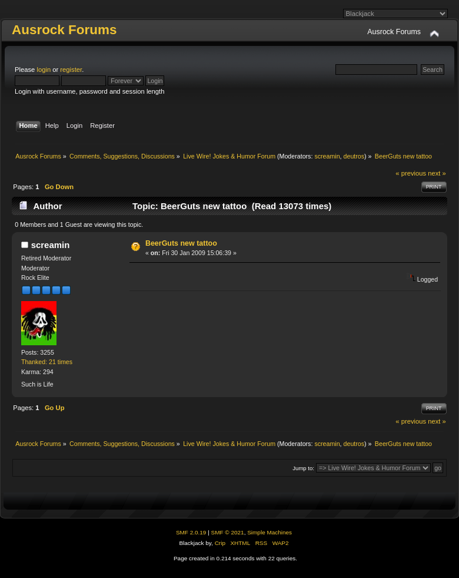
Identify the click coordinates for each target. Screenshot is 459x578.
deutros (354, 156)
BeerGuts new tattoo (181, 243)
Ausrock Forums (64, 29)
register (71, 69)
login (43, 69)
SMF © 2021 (227, 532)
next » (437, 173)
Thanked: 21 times (46, 361)
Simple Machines (269, 532)
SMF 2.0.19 (191, 532)
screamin (327, 156)
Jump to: (303, 468)
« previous (410, 173)
